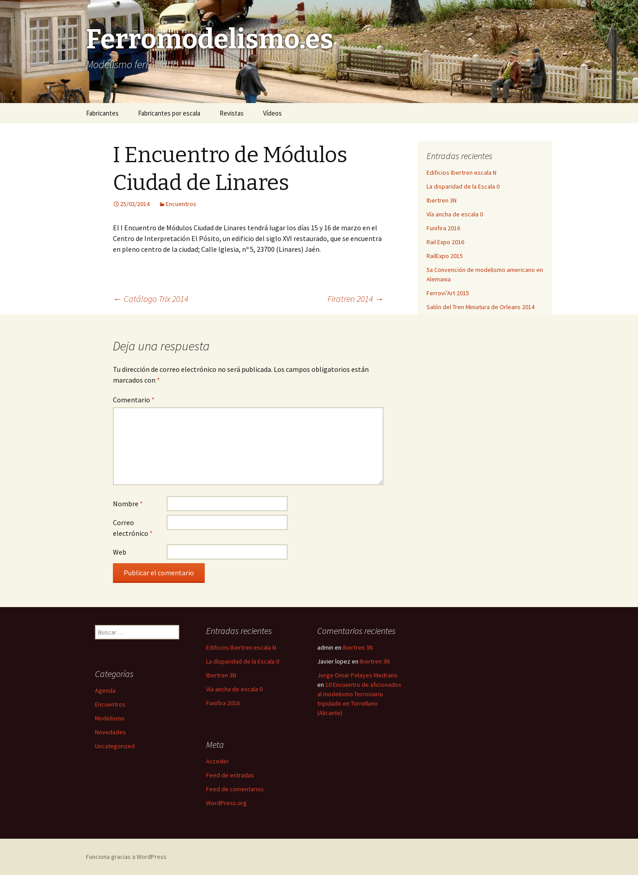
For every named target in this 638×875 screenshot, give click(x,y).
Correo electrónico (133, 528)
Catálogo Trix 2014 (150, 298)
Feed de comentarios (235, 789)
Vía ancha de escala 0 (455, 214)
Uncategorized (115, 746)
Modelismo (110, 718)
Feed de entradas (230, 775)
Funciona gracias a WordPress (126, 857)
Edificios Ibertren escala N (461, 172)
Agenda (105, 690)
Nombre (128, 503)
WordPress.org (226, 803)
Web (119, 551)
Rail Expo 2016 (445, 242)
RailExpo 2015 (445, 256)
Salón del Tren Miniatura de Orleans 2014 (481, 307)
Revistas (232, 113)
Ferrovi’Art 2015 (448, 293)
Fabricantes (102, 113)
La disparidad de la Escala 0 (463, 186)
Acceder (217, 761)
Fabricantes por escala (169, 113)
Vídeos (272, 113)
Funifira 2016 (443, 228)
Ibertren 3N (442, 200)
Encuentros (181, 204)
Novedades (110, 732)
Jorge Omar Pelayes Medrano (357, 675)
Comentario (134, 399)
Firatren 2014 (356, 298)
